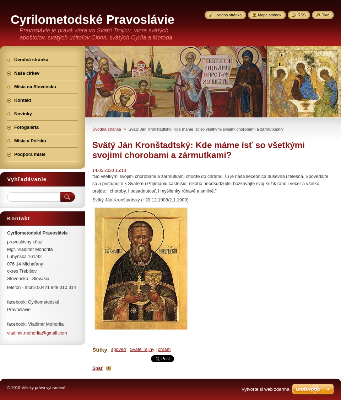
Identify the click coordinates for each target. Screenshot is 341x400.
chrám (164, 349)
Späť (97, 368)
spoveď (118, 349)
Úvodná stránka (106, 129)
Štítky (99, 350)
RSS (301, 15)
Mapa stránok (269, 15)
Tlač (325, 15)
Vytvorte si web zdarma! (266, 389)
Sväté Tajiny (142, 349)
